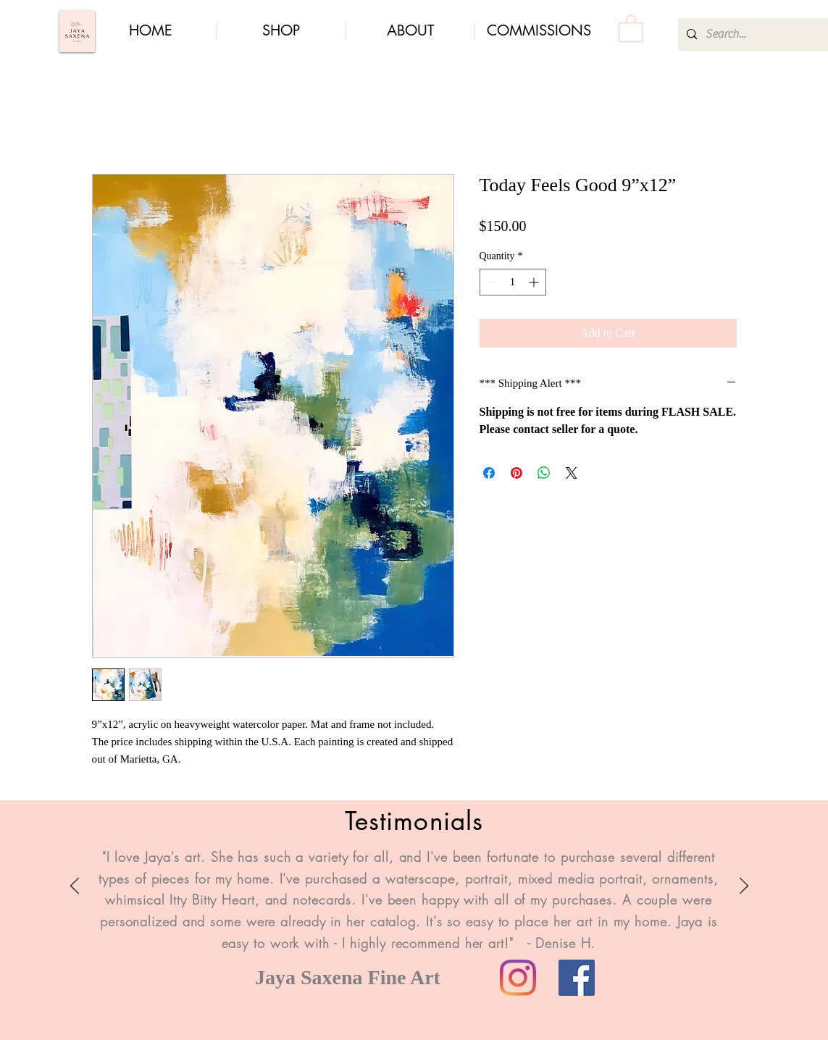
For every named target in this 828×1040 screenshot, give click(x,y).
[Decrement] (491, 282)
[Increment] (535, 282)
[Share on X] (571, 473)
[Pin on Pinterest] (516, 473)
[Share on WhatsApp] (544, 473)
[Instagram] (518, 978)
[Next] (743, 886)
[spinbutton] (513, 282)
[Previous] (74, 886)
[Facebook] (577, 978)
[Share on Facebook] (489, 473)
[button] (631, 27)
